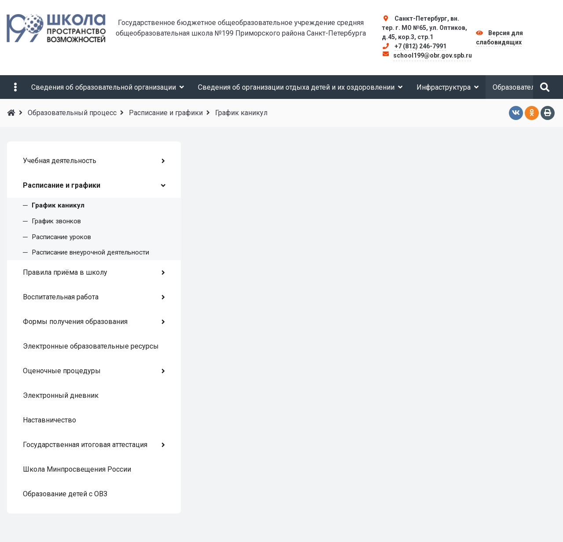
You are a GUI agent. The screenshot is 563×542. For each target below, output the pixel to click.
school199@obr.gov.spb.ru (432, 55)
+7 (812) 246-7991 (420, 46)
